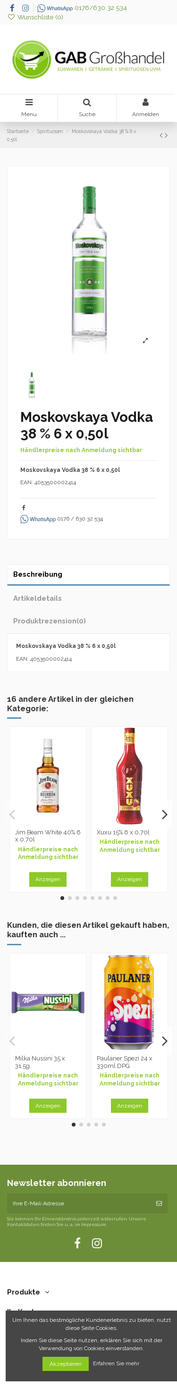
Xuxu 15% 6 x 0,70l (123, 832)
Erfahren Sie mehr (117, 1364)
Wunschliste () (35, 17)
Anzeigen (47, 879)
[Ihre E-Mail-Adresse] (79, 1203)
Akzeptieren (66, 1364)
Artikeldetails (37, 598)
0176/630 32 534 (82, 7)
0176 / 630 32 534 (61, 518)
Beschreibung (37, 574)
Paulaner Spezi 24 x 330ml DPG (124, 1062)
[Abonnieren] (159, 1203)
